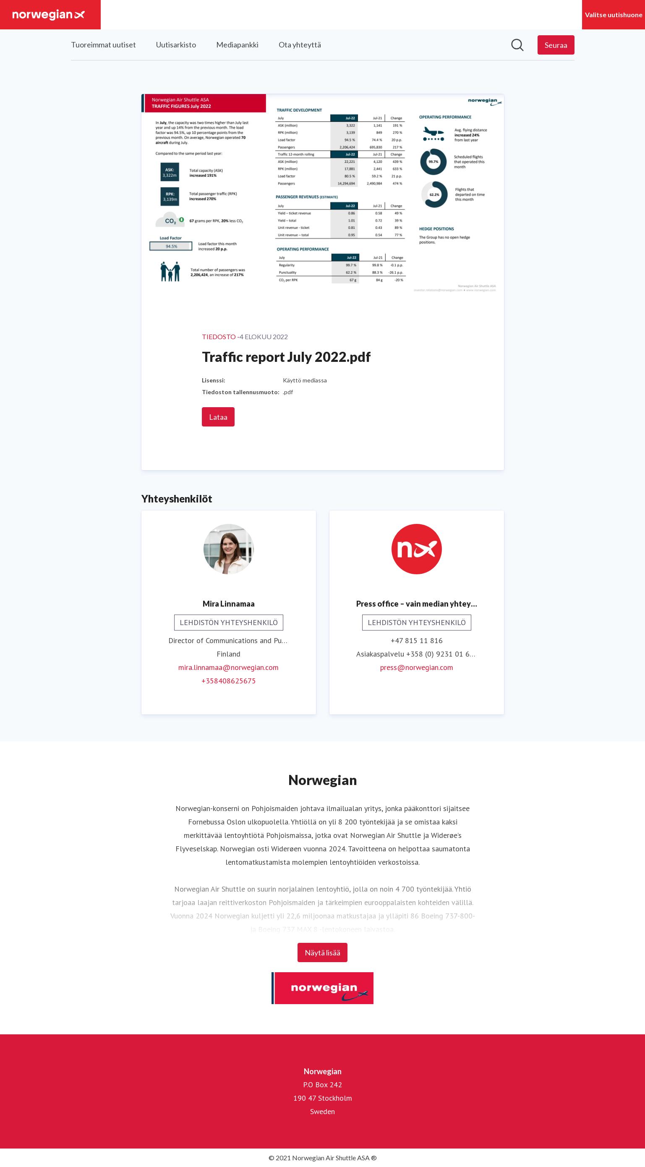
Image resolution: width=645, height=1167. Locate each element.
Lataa (218, 416)
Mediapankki (237, 44)
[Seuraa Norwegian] (556, 45)
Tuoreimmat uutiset (103, 44)
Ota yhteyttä (300, 44)
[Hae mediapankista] (517, 45)
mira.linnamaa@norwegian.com (228, 667)
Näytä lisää (322, 952)
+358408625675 (228, 681)
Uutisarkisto (176, 44)
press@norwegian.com (416, 667)
